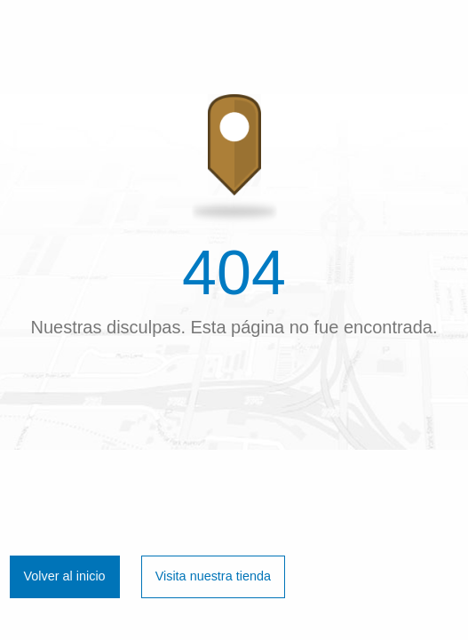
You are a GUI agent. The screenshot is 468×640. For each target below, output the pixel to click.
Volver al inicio (65, 576)
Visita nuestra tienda (213, 576)
